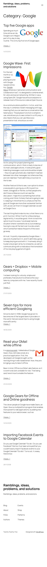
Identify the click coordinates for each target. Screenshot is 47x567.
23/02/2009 (7, 384)
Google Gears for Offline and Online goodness (21, 397)
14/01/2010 (7, 51)
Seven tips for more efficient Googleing (17, 307)
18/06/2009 (7, 330)
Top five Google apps (18, 25)
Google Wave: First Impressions (17, 65)
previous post (12, 350)
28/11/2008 (7, 464)
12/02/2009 (7, 423)
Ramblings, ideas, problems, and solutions (16, 5)
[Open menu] (42, 5)
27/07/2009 (7, 293)
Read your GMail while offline (15, 343)
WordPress (40, 532)
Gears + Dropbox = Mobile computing (22, 268)
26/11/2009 (7, 255)
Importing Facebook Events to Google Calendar (23, 436)
